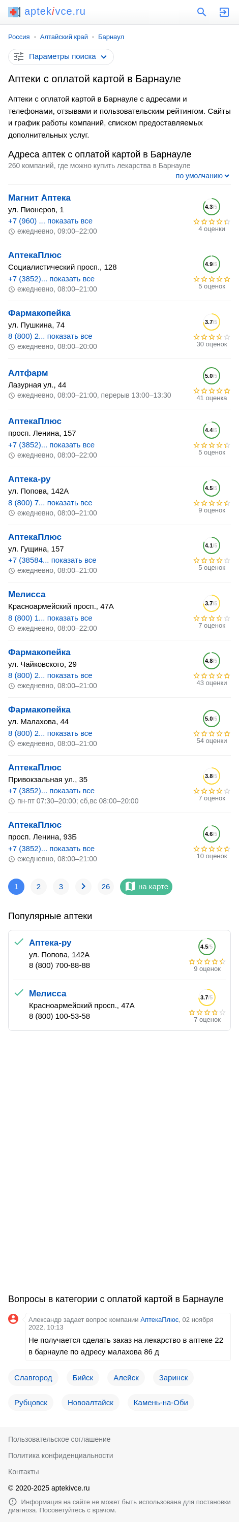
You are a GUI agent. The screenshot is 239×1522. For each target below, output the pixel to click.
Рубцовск (30, 1402)
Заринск (173, 1377)
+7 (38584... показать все (52, 560)
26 (106, 886)
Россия (19, 37)
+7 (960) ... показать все (50, 220)
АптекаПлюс (35, 255)
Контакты (23, 1472)
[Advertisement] (119, 1166)
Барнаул (111, 37)
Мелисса (26, 594)
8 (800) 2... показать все (50, 336)
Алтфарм (28, 373)
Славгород (33, 1377)
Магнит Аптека (39, 198)
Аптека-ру (29, 479)
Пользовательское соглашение (59, 1439)
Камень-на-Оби (161, 1402)
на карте (146, 886)
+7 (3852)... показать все (51, 278)
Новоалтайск (90, 1402)
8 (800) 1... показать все (50, 617)
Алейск (126, 1377)
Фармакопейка (39, 313)
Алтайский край (64, 37)
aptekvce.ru (47, 11)
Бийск (83, 1377)
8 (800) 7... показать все (50, 502)
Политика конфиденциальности (60, 1455)
